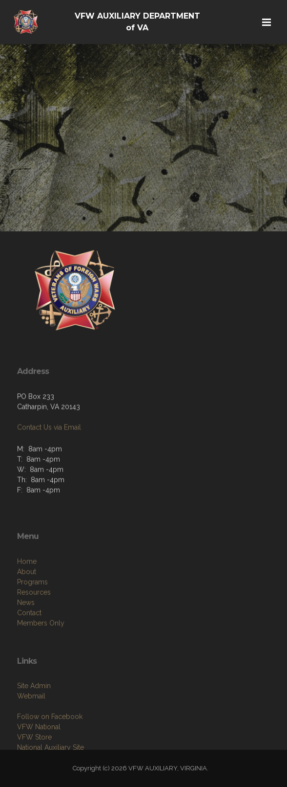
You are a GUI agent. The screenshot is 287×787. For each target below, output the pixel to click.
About (26, 597)
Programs (32, 607)
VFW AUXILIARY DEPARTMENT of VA (137, 21)
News (26, 628)
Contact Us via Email (49, 443)
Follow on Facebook (49, 740)
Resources (34, 618)
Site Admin (34, 709)
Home (27, 587)
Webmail (31, 719)
